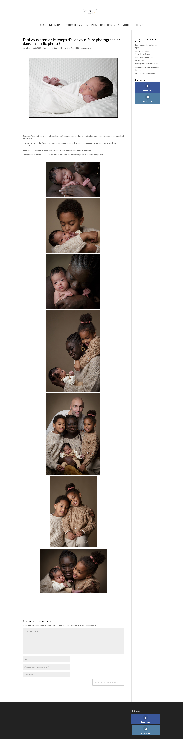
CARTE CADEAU (91, 25)
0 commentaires (84, 48)
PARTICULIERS (54, 25)
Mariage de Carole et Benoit (146, 64)
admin (28, 48)
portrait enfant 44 (70, 48)
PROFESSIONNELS (73, 25)
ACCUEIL (43, 25)
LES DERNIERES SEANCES (109, 25)
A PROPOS (127, 25)
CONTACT (139, 25)
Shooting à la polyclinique (145, 73)
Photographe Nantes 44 (52, 48)
